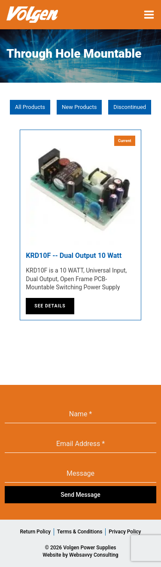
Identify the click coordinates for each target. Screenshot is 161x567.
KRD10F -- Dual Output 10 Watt (74, 255)
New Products (79, 107)
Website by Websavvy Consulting (80, 555)
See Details (49, 306)
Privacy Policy (125, 532)
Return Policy (35, 532)
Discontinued (129, 107)
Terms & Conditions (80, 532)
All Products (30, 107)
